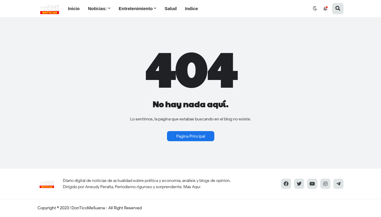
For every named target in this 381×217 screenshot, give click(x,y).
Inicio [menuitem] (73, 8)
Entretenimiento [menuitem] (136, 8)
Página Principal (190, 136)
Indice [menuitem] (191, 8)
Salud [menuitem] (171, 8)
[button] (314, 8)
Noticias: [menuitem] (97, 8)
